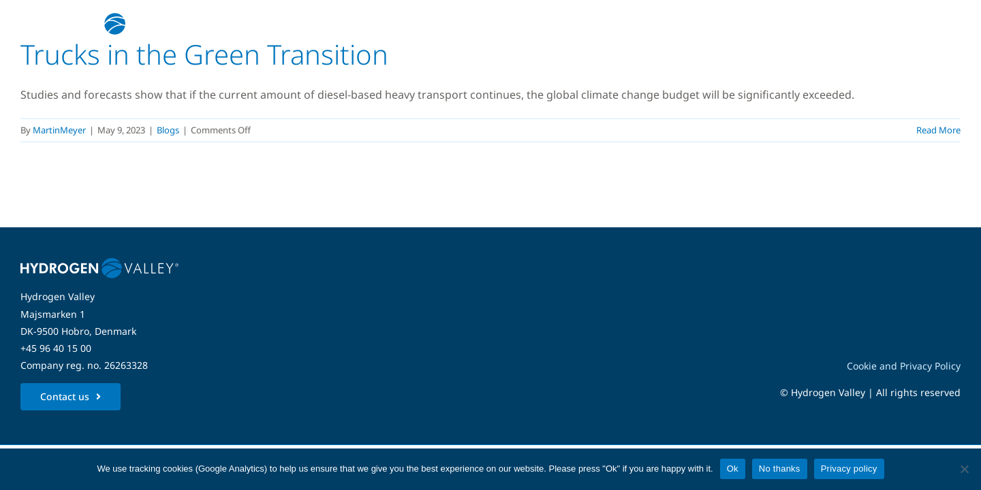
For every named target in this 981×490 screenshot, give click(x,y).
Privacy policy (849, 468)
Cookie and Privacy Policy (904, 365)
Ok (732, 468)
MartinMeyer (59, 130)
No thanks (779, 468)
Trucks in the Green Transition (204, 54)
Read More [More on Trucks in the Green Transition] (938, 130)
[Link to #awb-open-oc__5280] (942, 24)
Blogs (168, 130)
